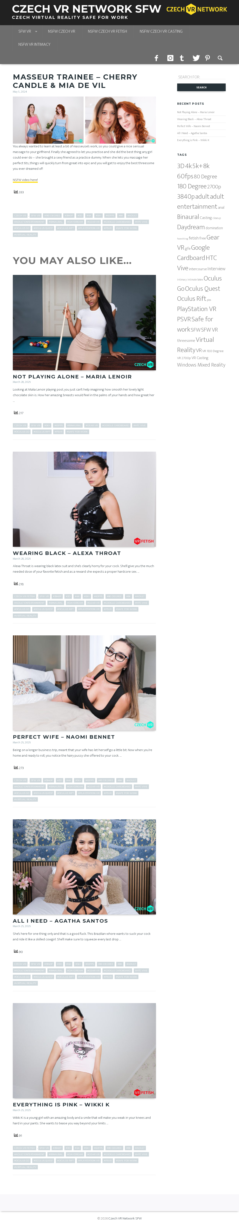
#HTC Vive (141, 222)
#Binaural (56, 222)
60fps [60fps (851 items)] (185, 176)
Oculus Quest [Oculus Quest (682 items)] (202, 288)
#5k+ (98, 215)
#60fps (110, 215)
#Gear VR (93, 222)
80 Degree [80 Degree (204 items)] (205, 176)
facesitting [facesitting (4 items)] (182, 239)
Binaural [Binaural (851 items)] (188, 217)
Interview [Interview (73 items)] (216, 269)
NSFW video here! (25, 180)
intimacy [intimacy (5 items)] (182, 279)
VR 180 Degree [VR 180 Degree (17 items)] (213, 351)
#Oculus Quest (43, 228)
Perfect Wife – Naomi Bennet (64, 737)
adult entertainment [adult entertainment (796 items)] (200, 201)
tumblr (183, 57)
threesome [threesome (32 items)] (186, 340)
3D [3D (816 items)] (180, 166)
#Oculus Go (21, 228)
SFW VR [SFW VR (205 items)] (209, 330)
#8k (121, 215)
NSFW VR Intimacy (34, 44)
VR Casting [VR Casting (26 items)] (200, 358)
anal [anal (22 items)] (221, 207)
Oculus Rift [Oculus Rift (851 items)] (191, 299)
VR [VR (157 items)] (199, 350)
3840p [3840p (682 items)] (186, 196)
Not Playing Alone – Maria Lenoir (72, 377)
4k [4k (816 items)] (188, 166)
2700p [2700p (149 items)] (214, 186)
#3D (79, 215)
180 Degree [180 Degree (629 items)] (192, 186)
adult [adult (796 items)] (202, 196)
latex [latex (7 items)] (200, 279)
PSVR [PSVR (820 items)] (184, 319)
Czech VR (20, 215)
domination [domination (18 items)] (214, 228)
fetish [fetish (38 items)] (194, 238)
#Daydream (75, 222)
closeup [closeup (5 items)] (217, 218)
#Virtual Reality (25, 234)
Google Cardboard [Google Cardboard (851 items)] (193, 253)
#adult (132, 215)
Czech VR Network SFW (125, 1218)
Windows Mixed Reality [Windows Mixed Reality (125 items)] (201, 365)
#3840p (69, 215)
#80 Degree (114, 596)
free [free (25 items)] (202, 238)
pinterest (208, 57)
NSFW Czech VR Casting (161, 31)
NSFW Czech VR (61, 31)
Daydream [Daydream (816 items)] (191, 227)
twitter (195, 57)
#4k (89, 215)
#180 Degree (52, 215)
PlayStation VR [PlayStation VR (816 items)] (196, 309)
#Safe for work (126, 228)
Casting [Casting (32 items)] (206, 217)
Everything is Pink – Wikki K (61, 1104)
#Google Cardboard (117, 222)
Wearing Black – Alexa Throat (67, 553)
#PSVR (108, 228)
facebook (157, 57)
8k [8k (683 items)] (206, 166)
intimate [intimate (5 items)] (192, 279)
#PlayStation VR (88, 228)
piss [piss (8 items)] (209, 300)
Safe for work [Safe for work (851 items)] (195, 324)
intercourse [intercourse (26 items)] (198, 269)
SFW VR (24, 31)
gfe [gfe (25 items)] (187, 248)
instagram (170, 57)
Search (220, 57)
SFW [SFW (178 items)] (195, 330)
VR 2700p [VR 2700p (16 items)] (184, 358)
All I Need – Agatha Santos (60, 921)
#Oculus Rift (65, 228)
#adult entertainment (29, 222)
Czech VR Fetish (24, 596)
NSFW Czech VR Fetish (107, 31)
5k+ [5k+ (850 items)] (198, 166)
